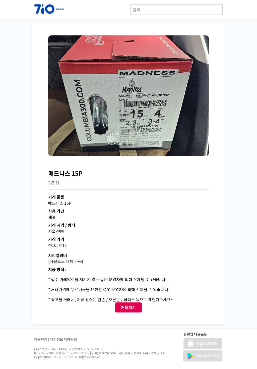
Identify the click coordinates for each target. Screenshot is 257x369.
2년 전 (53, 182)
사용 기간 (56, 211)
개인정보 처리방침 (63, 339)
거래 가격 (56, 239)
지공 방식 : (57, 269)
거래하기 (128, 307)
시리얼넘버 (57, 255)
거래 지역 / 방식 (61, 225)
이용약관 (40, 339)
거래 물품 (56, 197)
